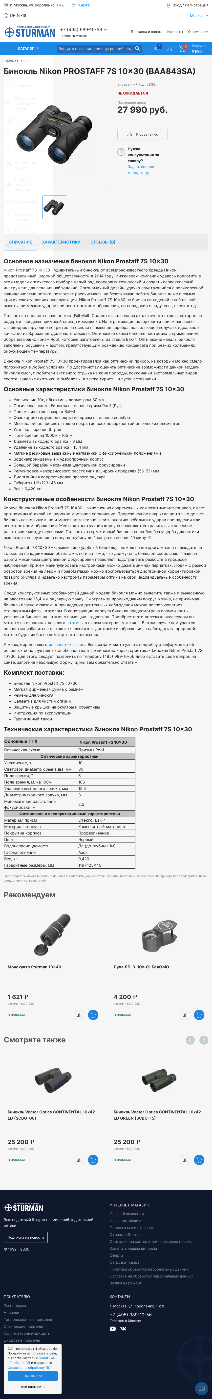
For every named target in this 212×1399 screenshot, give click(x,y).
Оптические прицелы (23, 1326)
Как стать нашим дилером (133, 1248)
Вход (177, 5)
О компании (198, 31)
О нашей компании (127, 1213)
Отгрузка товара (124, 1262)
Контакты (175, 31)
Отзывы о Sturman (126, 1234)
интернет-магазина (67, 644)
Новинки (11, 1312)
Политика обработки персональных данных (149, 1269)
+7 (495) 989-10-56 (81, 29)
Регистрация (196, 5)
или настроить (32, 1387)
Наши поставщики (126, 1220)
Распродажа (15, 1305)
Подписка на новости (26, 1237)
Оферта (116, 1255)
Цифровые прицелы (22, 1340)
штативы (75, 622)
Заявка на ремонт (126, 1283)
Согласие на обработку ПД (29, 1368)
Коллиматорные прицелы (27, 1333)
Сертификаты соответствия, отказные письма (151, 1241)
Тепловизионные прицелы (28, 1319)
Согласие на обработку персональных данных (151, 1276)
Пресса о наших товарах (132, 1227)
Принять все (33, 1376)
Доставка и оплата (146, 31)
